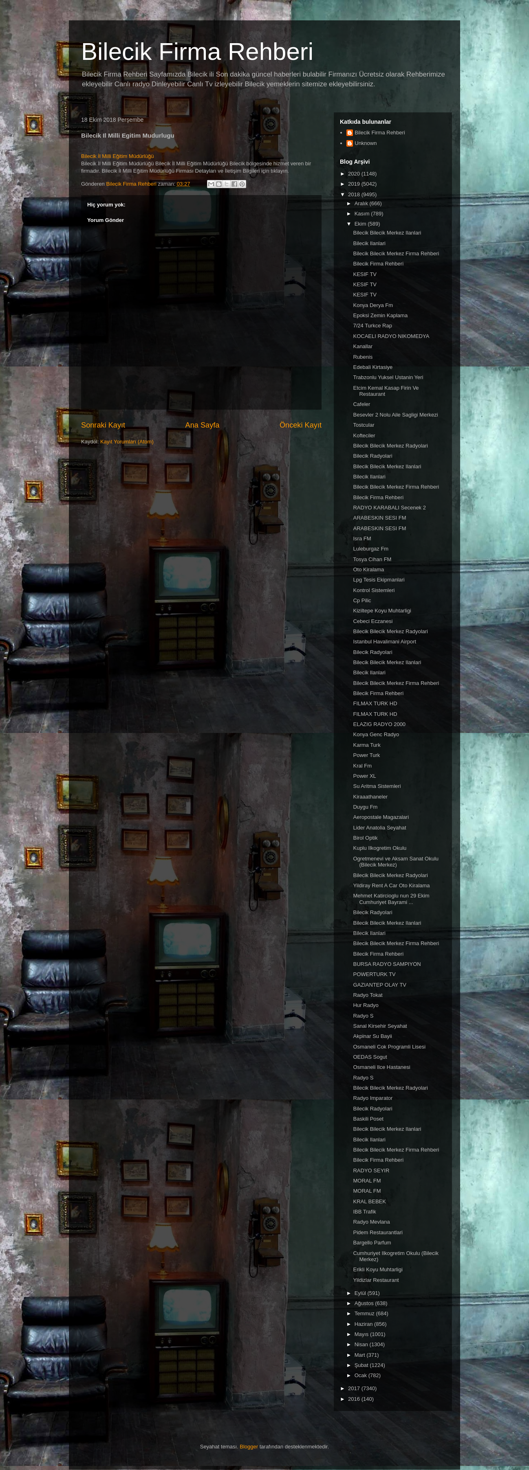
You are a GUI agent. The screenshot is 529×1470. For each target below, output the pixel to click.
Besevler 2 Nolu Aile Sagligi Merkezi (395, 415)
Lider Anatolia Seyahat (379, 828)
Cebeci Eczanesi (372, 621)
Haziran (364, 1324)
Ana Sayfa (202, 425)
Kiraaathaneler (370, 797)
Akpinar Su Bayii (372, 1036)
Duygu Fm (365, 807)
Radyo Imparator (372, 1098)
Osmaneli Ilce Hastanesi (381, 1067)
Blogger (249, 1447)
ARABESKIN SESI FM (379, 518)
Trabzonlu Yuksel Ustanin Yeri (388, 377)
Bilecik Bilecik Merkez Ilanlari (387, 233)
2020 (354, 174)
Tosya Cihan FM (372, 559)
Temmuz (365, 1313)
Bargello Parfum (372, 1243)
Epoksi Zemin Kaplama (380, 315)
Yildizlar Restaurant (376, 1280)
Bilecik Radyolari (372, 456)
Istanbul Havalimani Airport (384, 641)
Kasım (363, 214)
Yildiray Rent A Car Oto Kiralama (391, 885)
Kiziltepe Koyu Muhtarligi (382, 611)
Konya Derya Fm (373, 305)
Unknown (366, 143)
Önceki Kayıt (301, 425)
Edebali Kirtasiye (372, 367)
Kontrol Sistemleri (374, 590)
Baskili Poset (368, 1119)
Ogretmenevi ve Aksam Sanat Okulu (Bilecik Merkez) (396, 862)
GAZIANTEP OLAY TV (379, 985)
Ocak (361, 1375)
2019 (354, 184)
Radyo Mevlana (371, 1222)
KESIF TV (365, 274)
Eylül (361, 1293)
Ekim (361, 224)
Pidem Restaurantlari (377, 1232)
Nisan (362, 1344)
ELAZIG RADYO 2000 (379, 724)
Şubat (362, 1365)
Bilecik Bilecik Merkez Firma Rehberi (396, 253)
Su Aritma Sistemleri (377, 786)
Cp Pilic (362, 600)
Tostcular (363, 425)
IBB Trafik (364, 1212)
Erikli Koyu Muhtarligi (377, 1269)
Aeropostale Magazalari (381, 817)
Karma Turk (366, 745)
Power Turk (366, 755)
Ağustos (365, 1303)
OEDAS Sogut (370, 1057)
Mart (361, 1355)
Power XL (364, 776)
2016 (354, 1399)
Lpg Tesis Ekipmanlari (378, 580)
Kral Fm (362, 766)
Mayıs (362, 1334)
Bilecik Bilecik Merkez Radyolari (390, 446)
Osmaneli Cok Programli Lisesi (389, 1047)
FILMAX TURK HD (375, 703)
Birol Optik (365, 838)
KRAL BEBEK (369, 1201)
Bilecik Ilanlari (369, 243)
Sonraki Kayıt (103, 425)
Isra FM (362, 538)
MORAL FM (367, 1181)
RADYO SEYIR (371, 1170)
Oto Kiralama (368, 569)
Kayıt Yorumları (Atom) (127, 442)
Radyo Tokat (367, 995)
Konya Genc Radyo (376, 734)
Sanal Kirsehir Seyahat (380, 1026)
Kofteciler (364, 435)
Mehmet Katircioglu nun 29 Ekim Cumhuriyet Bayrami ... (391, 899)
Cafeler (361, 404)
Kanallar (363, 346)
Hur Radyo (365, 1005)
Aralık (362, 203)
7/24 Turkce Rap (372, 326)
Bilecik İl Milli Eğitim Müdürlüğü (117, 156)
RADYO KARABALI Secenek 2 (389, 508)
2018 (354, 194)
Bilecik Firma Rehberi (197, 51)
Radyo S (363, 1016)
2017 (354, 1388)
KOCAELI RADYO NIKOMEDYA (391, 336)
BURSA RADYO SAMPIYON (387, 964)
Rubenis (363, 357)
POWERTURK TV (374, 974)
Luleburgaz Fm (370, 549)
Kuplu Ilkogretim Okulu (379, 848)
